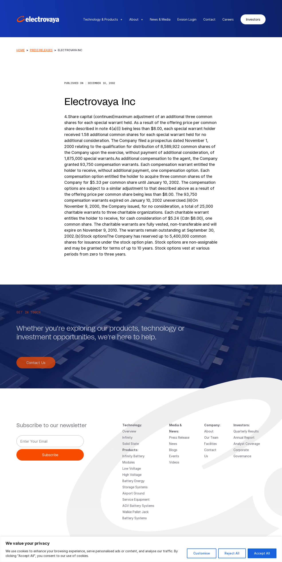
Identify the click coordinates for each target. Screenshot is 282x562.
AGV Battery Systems (138, 505)
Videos (174, 462)
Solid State (130, 443)
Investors (253, 19)
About (136, 19)
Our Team (211, 437)
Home (20, 50)
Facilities (210, 443)
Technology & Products (102, 19)
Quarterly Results (246, 431)
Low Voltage (131, 468)
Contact (209, 19)
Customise (201, 553)
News (173, 443)
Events (174, 456)
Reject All (232, 553)
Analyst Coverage (246, 443)
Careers (228, 19)
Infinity (127, 437)
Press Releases (41, 50)
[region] (141, 549)
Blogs (173, 450)
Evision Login (186, 19)
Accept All (262, 553)
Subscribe (50, 454)
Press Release (179, 437)
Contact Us (35, 367)
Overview (129, 431)
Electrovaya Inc (99, 102)
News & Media (160, 19)
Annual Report (244, 437)
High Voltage (131, 474)
